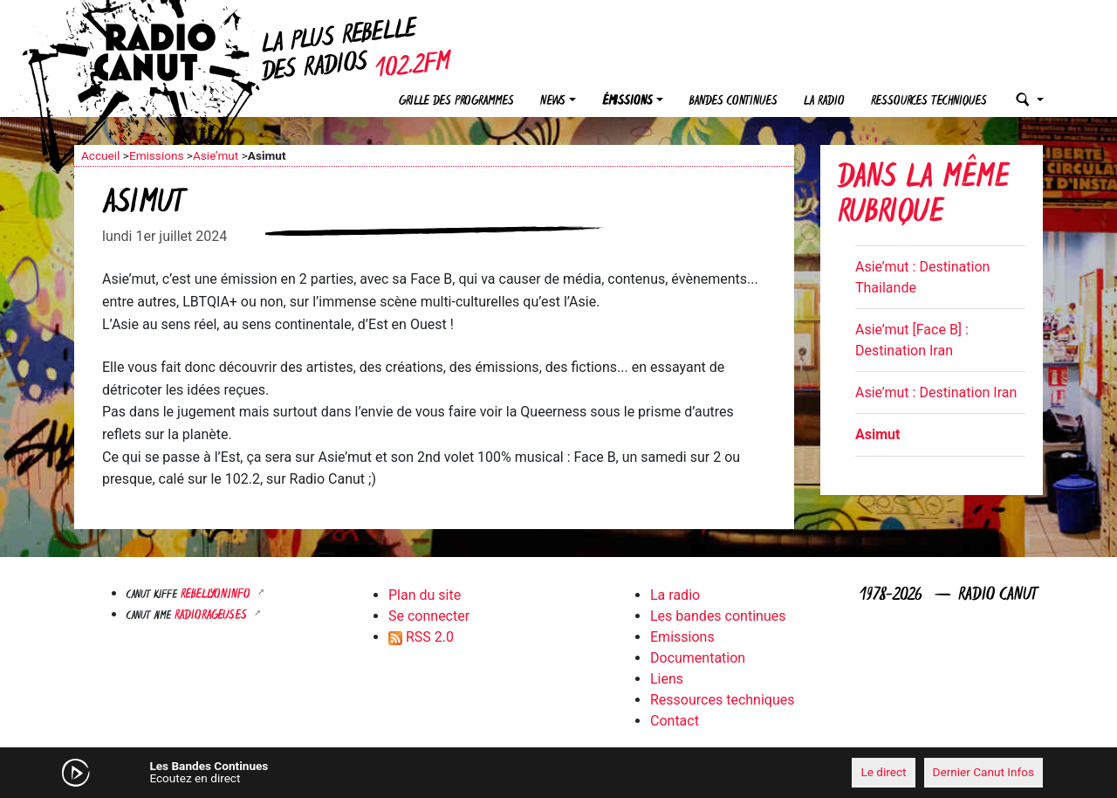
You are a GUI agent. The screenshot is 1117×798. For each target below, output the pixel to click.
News (552, 102)
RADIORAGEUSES (212, 616)
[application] (558, 772)
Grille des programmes (456, 102)
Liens (666, 679)
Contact (674, 720)
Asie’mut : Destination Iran (936, 392)
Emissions (156, 155)
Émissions (627, 102)
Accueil (100, 155)
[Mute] (345, 772)
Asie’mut (215, 155)
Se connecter (428, 616)
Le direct (883, 772)
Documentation (697, 658)
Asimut (877, 434)
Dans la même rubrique (923, 197)
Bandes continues (733, 102)
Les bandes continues (717, 616)
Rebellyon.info (217, 595)
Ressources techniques (929, 102)
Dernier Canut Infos (984, 772)
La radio (824, 102)
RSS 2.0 (421, 637)
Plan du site (424, 595)
